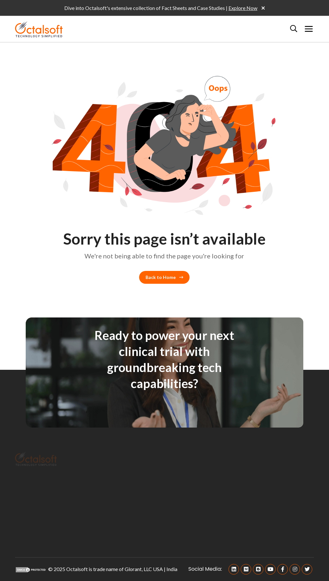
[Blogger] (258, 569)
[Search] (293, 29)
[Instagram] (294, 569)
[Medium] (246, 569)
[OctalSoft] (39, 28)
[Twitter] (307, 569)
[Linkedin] (233, 569)
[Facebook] (282, 569)
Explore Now (242, 8)
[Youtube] (270, 569)
